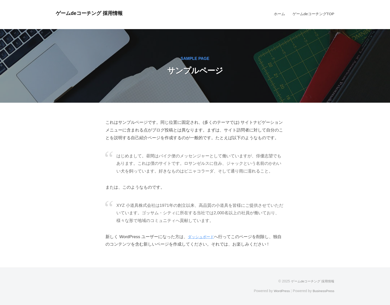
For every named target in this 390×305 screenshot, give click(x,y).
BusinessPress (323, 291)
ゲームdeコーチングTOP (313, 14)
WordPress (279, 291)
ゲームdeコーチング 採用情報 (93, 13)
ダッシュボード (202, 236)
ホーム (279, 14)
